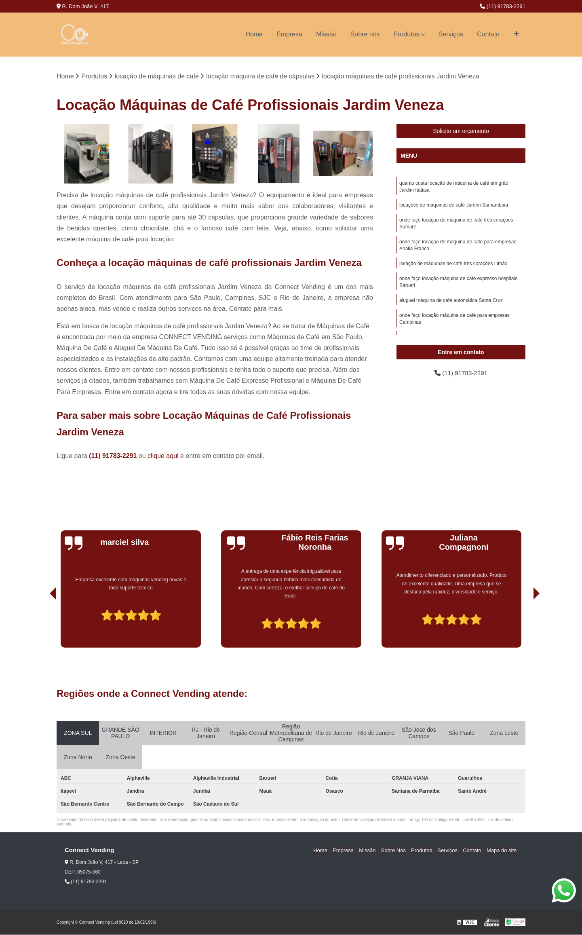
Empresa (289, 34)
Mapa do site (502, 851)
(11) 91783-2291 (502, 6)
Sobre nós (365, 34)
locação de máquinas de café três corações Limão (453, 267)
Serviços (451, 34)
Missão (326, 34)
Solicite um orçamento (461, 131)
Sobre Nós (399, 851)
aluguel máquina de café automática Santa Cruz (451, 305)
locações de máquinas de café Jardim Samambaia (453, 206)
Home (254, 34)
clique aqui (163, 456)
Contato (488, 34)
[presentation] (41, 625)
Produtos (407, 34)
